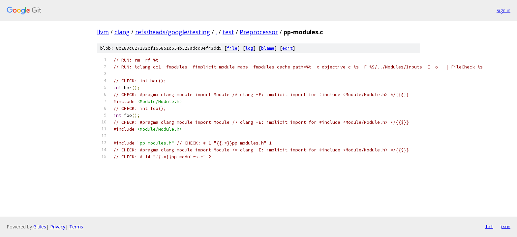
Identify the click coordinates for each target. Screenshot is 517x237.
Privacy (57, 227)
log (249, 48)
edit (287, 48)
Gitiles (39, 227)
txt (489, 226)
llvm (103, 32)
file (232, 48)
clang (122, 32)
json (505, 226)
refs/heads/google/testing (172, 32)
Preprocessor (259, 32)
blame (267, 48)
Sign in (503, 10)
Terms (76, 227)
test (228, 32)
